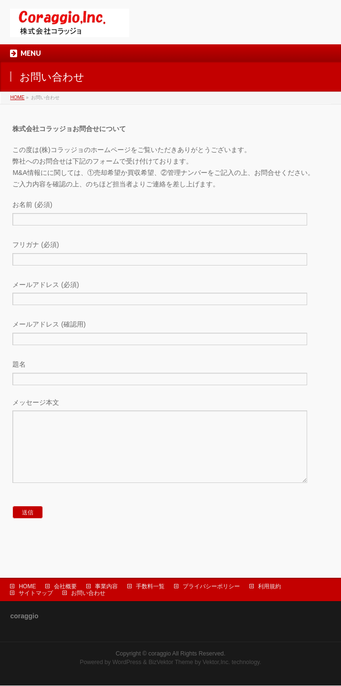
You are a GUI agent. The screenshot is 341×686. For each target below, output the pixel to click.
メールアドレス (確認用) (170, 334)
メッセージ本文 (170, 451)
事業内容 (106, 587)
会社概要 (65, 587)
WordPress (127, 662)
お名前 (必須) (170, 214)
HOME (17, 97)
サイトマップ (36, 593)
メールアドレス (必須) (170, 294)
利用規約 (269, 587)
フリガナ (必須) (170, 254)
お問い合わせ (88, 593)
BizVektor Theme (170, 662)
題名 (170, 374)
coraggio (159, 654)
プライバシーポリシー (211, 587)
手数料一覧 (150, 587)
